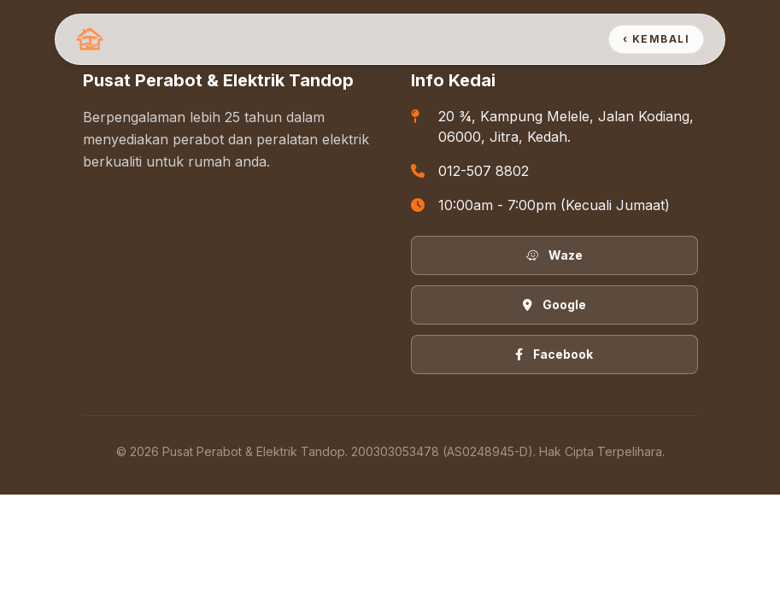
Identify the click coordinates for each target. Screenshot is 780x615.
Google (554, 304)
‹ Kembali (656, 38)
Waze (554, 255)
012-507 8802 (483, 170)
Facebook (554, 354)
